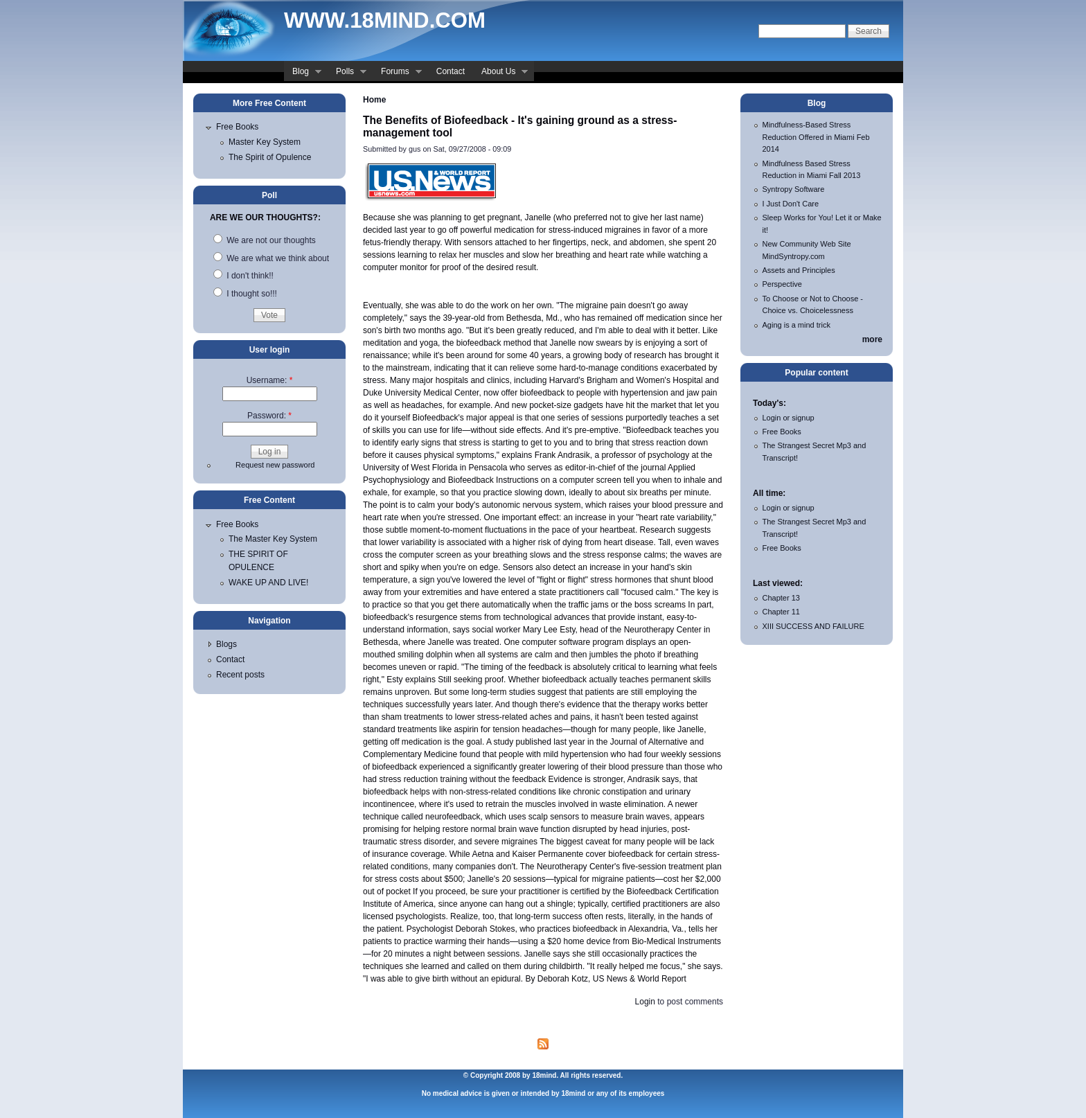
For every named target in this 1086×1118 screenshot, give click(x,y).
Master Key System (265, 142)
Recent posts (240, 675)
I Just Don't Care (791, 203)
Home (374, 100)
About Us (500, 72)
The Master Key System (273, 539)
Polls (347, 72)
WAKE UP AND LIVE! (268, 582)
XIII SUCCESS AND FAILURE (813, 626)
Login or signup (788, 418)
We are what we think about (271, 258)
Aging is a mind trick (796, 325)
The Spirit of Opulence (270, 157)
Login (645, 1001)
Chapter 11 (781, 611)
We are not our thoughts (264, 240)
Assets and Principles (799, 270)
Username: (270, 380)
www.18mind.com (385, 20)
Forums (397, 72)
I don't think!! (243, 276)
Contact (450, 71)
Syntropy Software (794, 189)
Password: (269, 415)
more (872, 339)
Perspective (782, 284)
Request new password (274, 465)
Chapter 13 (781, 598)
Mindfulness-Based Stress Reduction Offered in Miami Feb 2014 (816, 137)
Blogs (226, 644)
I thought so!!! (245, 294)
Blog (302, 72)
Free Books (237, 127)
